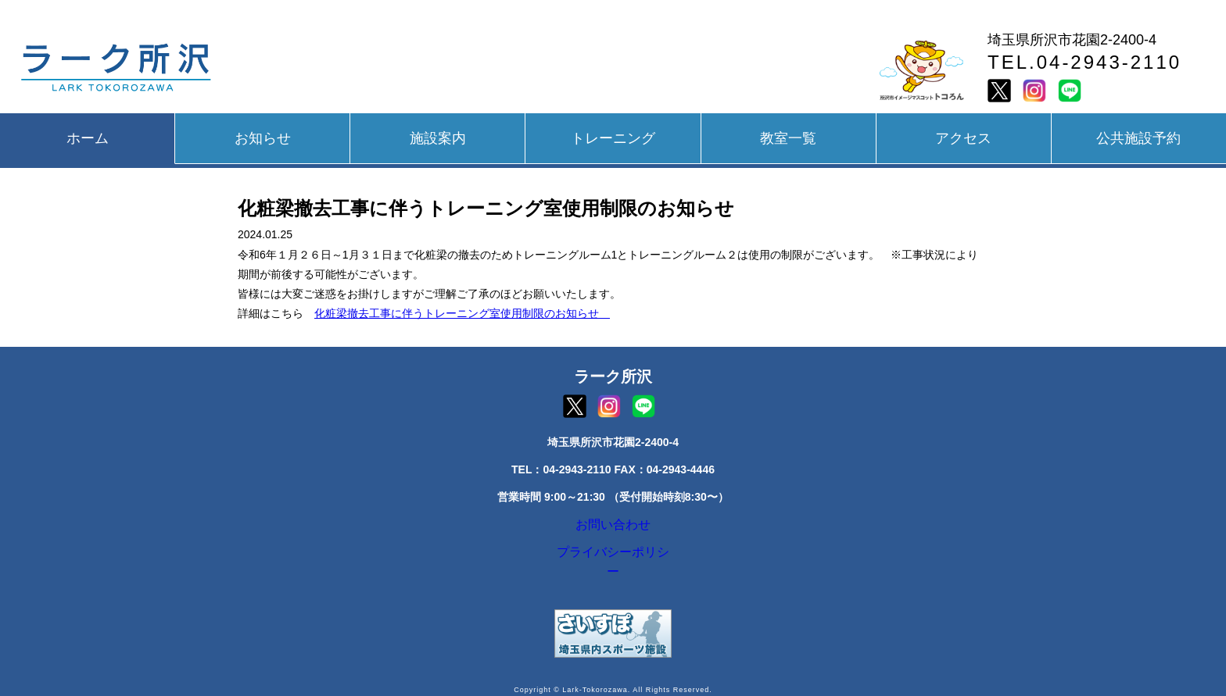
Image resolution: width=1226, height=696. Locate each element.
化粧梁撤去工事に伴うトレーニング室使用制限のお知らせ (462, 313)
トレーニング (613, 138)
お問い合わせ (613, 528)
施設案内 (438, 138)
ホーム (87, 138)
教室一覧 (788, 138)
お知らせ (263, 138)
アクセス (963, 138)
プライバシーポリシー (613, 563)
